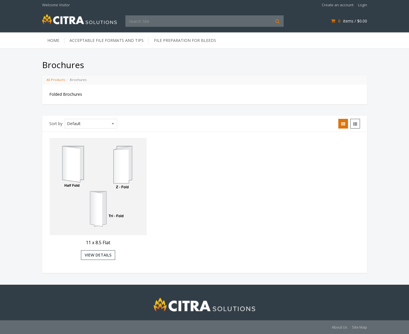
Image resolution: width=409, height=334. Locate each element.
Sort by (55, 123)
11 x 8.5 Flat (98, 242)
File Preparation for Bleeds (185, 40)
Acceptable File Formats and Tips (107, 40)
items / (349, 21)
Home (53, 40)
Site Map (359, 327)
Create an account (337, 4)
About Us (339, 327)
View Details (98, 255)
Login (362, 4)
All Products (55, 80)
